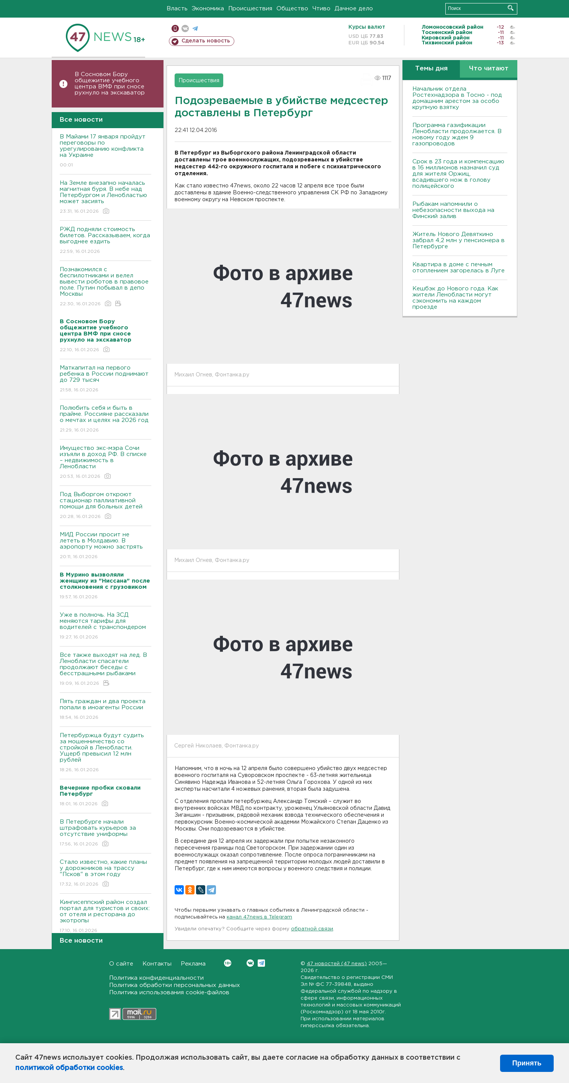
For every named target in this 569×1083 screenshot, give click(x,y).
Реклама (193, 963)
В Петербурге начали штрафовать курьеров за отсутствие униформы (105, 833)
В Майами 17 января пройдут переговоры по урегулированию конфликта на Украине (105, 151)
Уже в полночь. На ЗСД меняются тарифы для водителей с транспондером (105, 626)
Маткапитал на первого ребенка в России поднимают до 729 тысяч (105, 379)
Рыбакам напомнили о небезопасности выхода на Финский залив (453, 210)
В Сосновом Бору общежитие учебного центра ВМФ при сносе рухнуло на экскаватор (111, 83)
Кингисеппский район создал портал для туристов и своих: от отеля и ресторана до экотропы (105, 917)
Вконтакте (227, 963)
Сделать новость (205, 41)
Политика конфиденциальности (156, 978)
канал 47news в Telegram (259, 917)
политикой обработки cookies (69, 1068)
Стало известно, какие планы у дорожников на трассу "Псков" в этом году (105, 874)
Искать (510, 8)
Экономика (208, 8)
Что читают (489, 69)
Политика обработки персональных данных (174, 985)
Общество (292, 8)
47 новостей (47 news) (337, 964)
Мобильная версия (175, 28)
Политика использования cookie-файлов (169, 992)
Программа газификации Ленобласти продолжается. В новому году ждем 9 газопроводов (457, 134)
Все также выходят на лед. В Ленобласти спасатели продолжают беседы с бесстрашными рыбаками (105, 670)
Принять (526, 1063)
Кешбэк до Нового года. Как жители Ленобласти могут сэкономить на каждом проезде (455, 297)
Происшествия (250, 8)
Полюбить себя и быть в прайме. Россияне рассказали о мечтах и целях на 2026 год (105, 419)
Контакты (157, 963)
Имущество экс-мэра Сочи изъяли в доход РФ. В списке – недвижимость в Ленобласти (105, 463)
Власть (177, 8)
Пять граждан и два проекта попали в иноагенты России (105, 710)
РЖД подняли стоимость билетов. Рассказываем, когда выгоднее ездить (105, 241)
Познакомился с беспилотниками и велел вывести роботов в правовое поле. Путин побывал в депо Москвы (105, 287)
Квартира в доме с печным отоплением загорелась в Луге (458, 267)
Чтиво (321, 8)
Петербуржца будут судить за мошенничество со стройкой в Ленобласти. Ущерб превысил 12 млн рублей (105, 753)
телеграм (195, 28)
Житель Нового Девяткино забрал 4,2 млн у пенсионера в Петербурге (458, 240)
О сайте (121, 963)
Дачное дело (354, 8)
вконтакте (185, 28)
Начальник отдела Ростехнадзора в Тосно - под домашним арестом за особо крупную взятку (457, 98)
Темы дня (431, 69)
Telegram (261, 963)
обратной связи (312, 929)
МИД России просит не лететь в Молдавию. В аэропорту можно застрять (105, 546)
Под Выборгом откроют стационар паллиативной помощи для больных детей (105, 506)
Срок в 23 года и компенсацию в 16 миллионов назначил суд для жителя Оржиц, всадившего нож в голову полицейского (458, 174)
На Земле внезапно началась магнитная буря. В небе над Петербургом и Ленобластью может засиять (105, 198)
